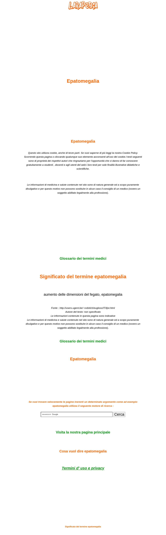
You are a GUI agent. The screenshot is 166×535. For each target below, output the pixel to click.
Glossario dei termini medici (83, 258)
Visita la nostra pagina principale (83, 432)
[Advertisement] (83, 38)
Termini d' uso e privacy (83, 468)
